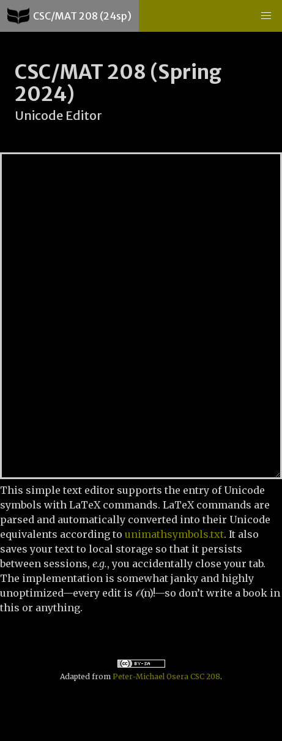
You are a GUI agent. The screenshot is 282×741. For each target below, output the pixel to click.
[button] (266, 16)
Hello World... (141, 315)
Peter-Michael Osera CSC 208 (166, 676)
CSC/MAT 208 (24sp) (69, 15)
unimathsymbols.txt (174, 534)
